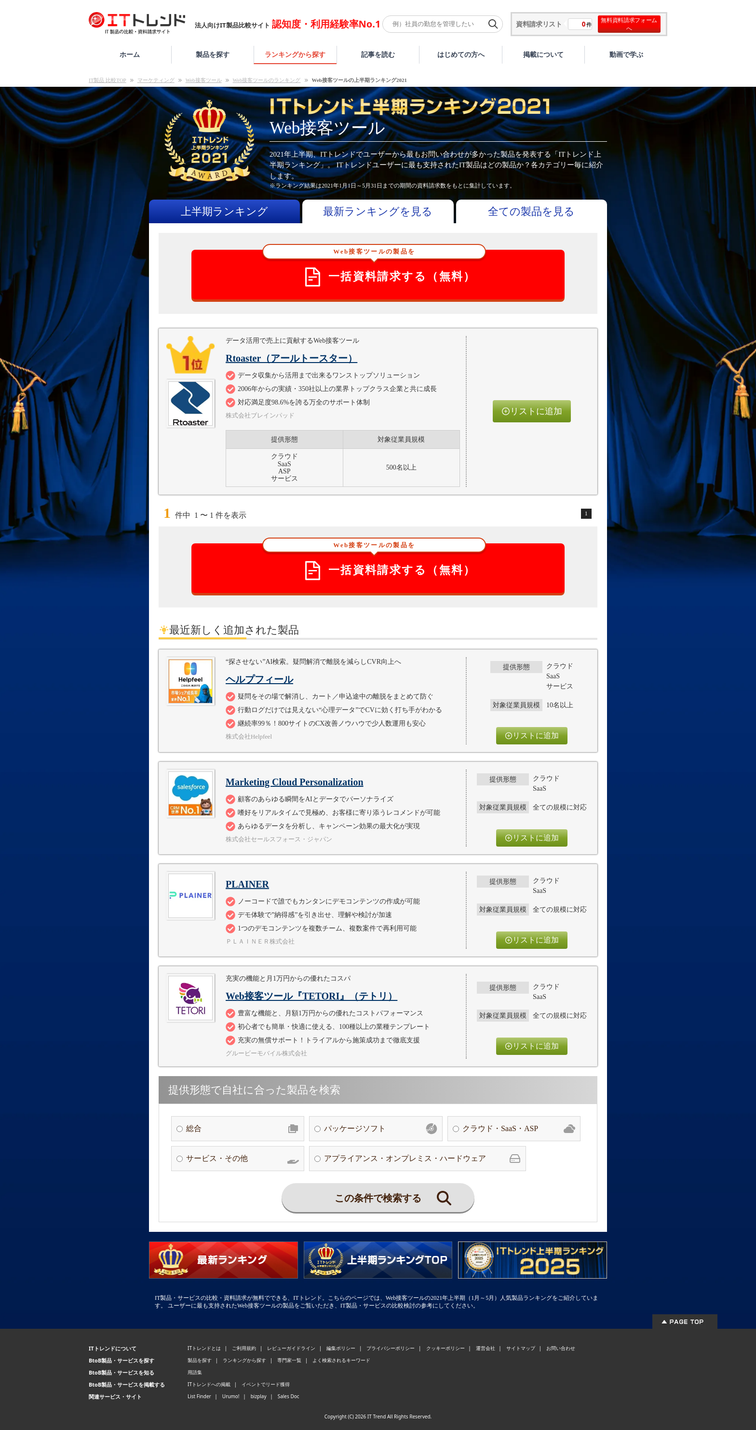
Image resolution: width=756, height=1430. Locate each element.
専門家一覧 (289, 1360)
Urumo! (231, 1396)
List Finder (199, 1396)
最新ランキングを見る (377, 211)
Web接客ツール (204, 80)
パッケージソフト (380, 1128)
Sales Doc (288, 1396)
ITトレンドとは (204, 1348)
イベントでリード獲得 (266, 1384)
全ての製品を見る (531, 211)
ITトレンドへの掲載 (209, 1384)
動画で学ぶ (626, 54)
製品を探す (213, 54)
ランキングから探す (295, 54)
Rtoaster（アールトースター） (291, 358)
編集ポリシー (340, 1348)
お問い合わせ (560, 1348)
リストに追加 (531, 411)
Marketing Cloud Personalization (295, 782)
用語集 (195, 1372)
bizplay (259, 1396)
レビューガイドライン (291, 1348)
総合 (242, 1128)
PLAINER (247, 884)
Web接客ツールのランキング (267, 80)
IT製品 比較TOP (107, 80)
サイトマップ (520, 1348)
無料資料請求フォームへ (629, 24)
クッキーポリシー (445, 1348)
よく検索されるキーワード (341, 1360)
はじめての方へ (461, 54)
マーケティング (156, 80)
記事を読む (378, 54)
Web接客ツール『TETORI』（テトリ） (311, 996)
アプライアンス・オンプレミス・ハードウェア (422, 1158)
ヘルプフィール (259, 679)
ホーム (130, 54)
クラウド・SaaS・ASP (518, 1128)
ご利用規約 (244, 1348)
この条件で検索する (393, 1198)
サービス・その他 (242, 1158)
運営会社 (485, 1348)
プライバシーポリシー (390, 1348)
